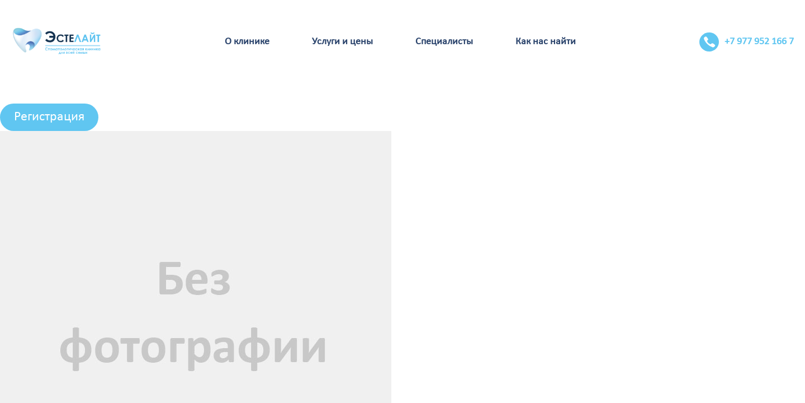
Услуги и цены (342, 41)
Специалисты (444, 41)
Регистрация (49, 117)
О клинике (247, 41)
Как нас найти (545, 41)
